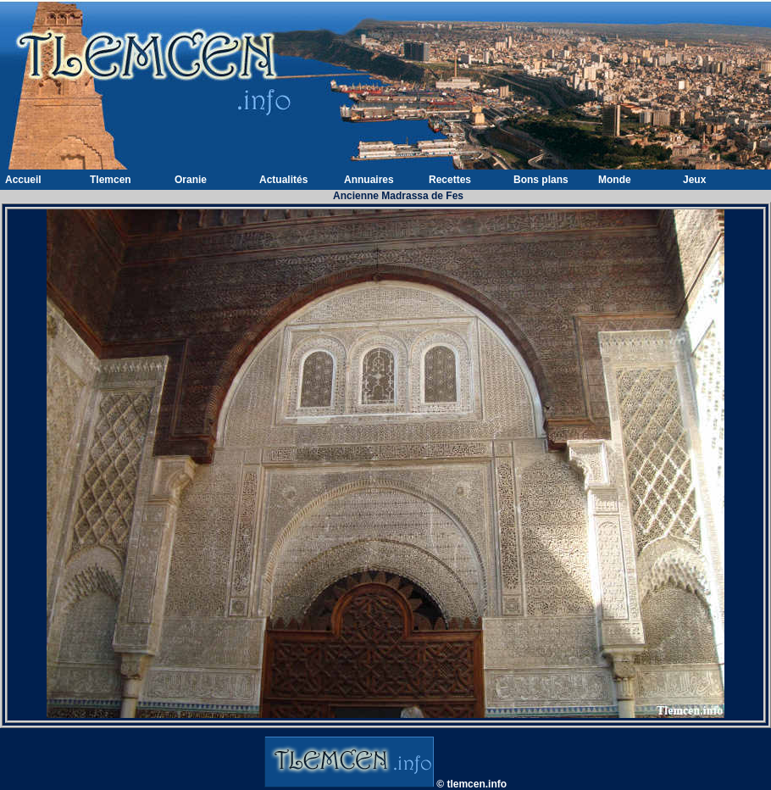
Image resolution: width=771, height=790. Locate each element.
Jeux (694, 180)
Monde (614, 180)
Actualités (283, 180)
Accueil (23, 180)
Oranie (191, 180)
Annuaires (369, 180)
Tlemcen (110, 180)
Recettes (450, 180)
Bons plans (541, 180)
